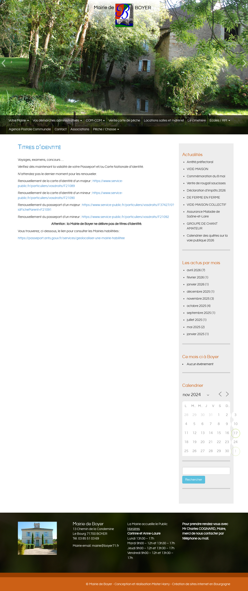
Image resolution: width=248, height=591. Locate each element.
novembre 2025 (198, 298)
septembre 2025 (199, 313)
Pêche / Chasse (106, 129)
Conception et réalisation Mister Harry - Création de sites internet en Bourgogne (172, 584)
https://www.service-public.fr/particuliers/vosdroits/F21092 (125, 217)
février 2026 (195, 277)
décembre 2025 (198, 291)
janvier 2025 (195, 334)
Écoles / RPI (220, 120)
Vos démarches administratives (57, 120)
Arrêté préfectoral (200, 162)
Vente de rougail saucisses (206, 183)
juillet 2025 (194, 320)
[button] (3, 63)
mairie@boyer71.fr (105, 545)
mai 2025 (193, 327)
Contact (61, 129)
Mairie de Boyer (100, 584)
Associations (79, 129)
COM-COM (95, 120)
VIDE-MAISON (197, 169)
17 (236, 433)
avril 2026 (194, 270)
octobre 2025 (196, 306)
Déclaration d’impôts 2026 (206, 190)
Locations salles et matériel (164, 120)
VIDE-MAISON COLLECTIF (206, 204)
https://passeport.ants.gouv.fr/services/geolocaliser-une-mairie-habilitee (71, 238)
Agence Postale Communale (30, 129)
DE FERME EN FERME (203, 197)
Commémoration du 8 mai (206, 176)
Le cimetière (197, 120)
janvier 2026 (195, 284)
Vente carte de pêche (124, 120)
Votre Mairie (19, 120)
